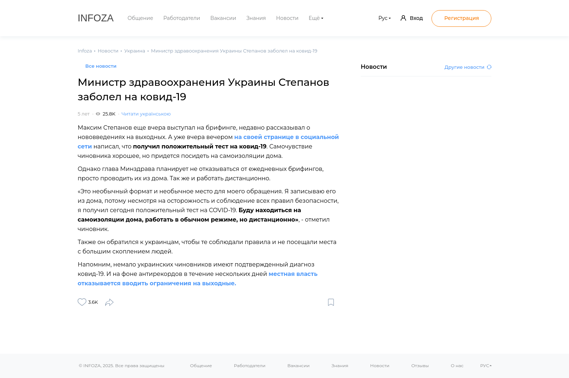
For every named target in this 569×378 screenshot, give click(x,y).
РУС (484, 365)
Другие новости (468, 67)
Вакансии (223, 18)
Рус (383, 18)
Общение (140, 18)
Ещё (314, 18)
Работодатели (181, 18)
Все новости (100, 66)
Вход (412, 18)
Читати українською (146, 114)
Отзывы (420, 365)
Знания (256, 18)
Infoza (96, 18)
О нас (457, 365)
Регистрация (461, 18)
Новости (287, 18)
